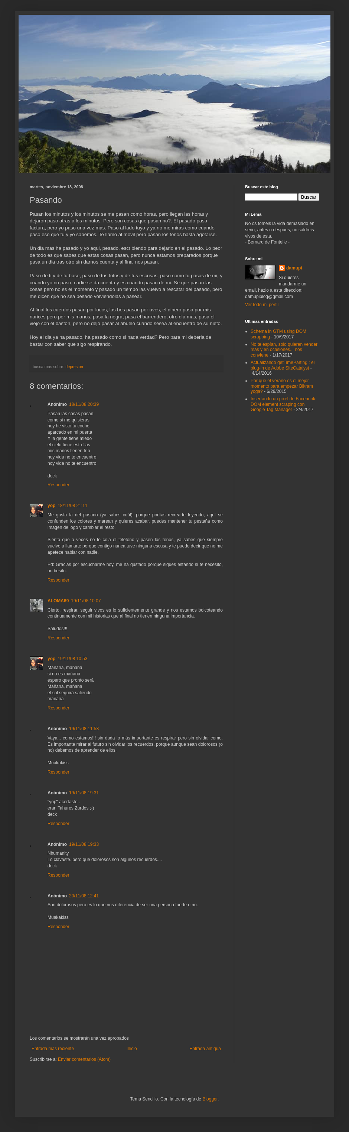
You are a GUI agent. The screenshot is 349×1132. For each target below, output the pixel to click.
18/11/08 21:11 (72, 505)
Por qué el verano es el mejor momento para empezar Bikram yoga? (282, 386)
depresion (74, 366)
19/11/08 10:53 (72, 658)
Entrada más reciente (53, 1048)
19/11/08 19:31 (84, 792)
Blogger (210, 1099)
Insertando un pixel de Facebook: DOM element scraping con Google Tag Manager (283, 404)
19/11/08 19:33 (84, 844)
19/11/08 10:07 (86, 600)
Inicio (132, 1048)
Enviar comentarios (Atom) (84, 1059)
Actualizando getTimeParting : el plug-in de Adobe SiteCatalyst (282, 365)
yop (51, 505)
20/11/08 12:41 (84, 895)
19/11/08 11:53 (84, 728)
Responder (58, 484)
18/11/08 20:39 (84, 404)
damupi (294, 268)
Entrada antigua (205, 1048)
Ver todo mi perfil (261, 304)
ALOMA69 (58, 600)
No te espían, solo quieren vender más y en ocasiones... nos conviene (284, 350)
